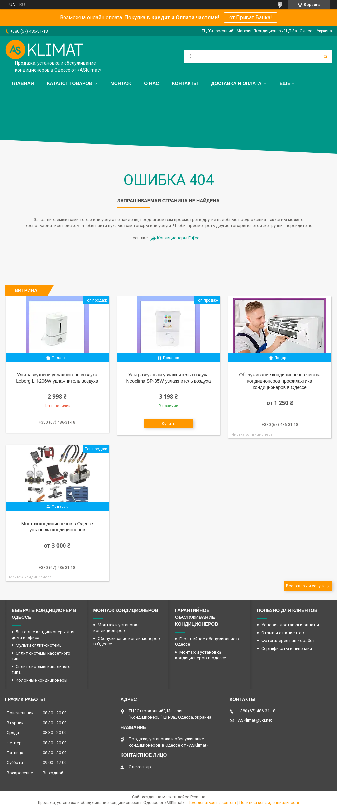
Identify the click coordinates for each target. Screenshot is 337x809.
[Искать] (325, 56)
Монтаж (120, 83)
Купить (168, 423)
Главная (23, 83)
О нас (151, 83)
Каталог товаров (69, 83)
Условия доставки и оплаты (290, 624)
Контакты (185, 83)
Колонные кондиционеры (41, 680)
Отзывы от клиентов (282, 632)
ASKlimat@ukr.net (255, 720)
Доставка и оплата (236, 83)
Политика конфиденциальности (269, 802)
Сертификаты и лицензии (286, 648)
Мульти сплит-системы (39, 645)
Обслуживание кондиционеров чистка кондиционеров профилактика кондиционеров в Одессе (279, 381)
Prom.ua (197, 797)
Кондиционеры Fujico (178, 238)
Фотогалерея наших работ (288, 640)
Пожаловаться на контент (212, 802)
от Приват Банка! (250, 17)
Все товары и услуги (305, 586)
